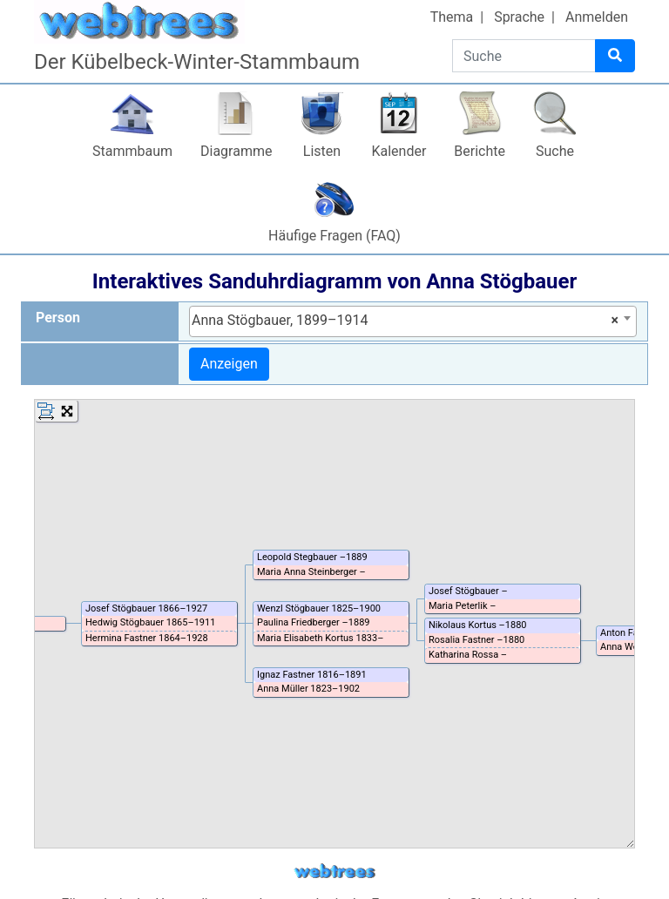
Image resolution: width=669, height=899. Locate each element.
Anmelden (596, 17)
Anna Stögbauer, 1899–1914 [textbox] (405, 320)
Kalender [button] (398, 151)
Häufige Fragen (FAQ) (334, 235)
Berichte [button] (479, 151)
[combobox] (413, 321)
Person (58, 317)
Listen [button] (322, 151)
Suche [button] (555, 151)
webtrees (334, 871)
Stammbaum (132, 151)
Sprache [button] (519, 17)
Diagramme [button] (236, 151)
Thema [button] (452, 17)
